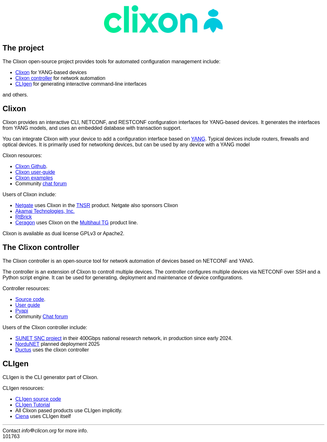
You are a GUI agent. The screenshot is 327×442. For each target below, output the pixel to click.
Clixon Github (30, 166)
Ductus (23, 350)
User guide (27, 305)
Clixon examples (34, 178)
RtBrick (23, 217)
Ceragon (25, 222)
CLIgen (23, 84)
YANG (198, 139)
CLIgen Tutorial (32, 404)
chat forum (54, 183)
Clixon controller (33, 78)
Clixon (22, 72)
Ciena (22, 416)
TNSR (83, 205)
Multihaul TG (94, 222)
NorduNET (27, 344)
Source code (29, 299)
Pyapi (21, 311)
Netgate (24, 205)
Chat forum (55, 316)
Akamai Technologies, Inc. (45, 211)
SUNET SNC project (38, 338)
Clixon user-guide (35, 172)
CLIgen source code (38, 399)
